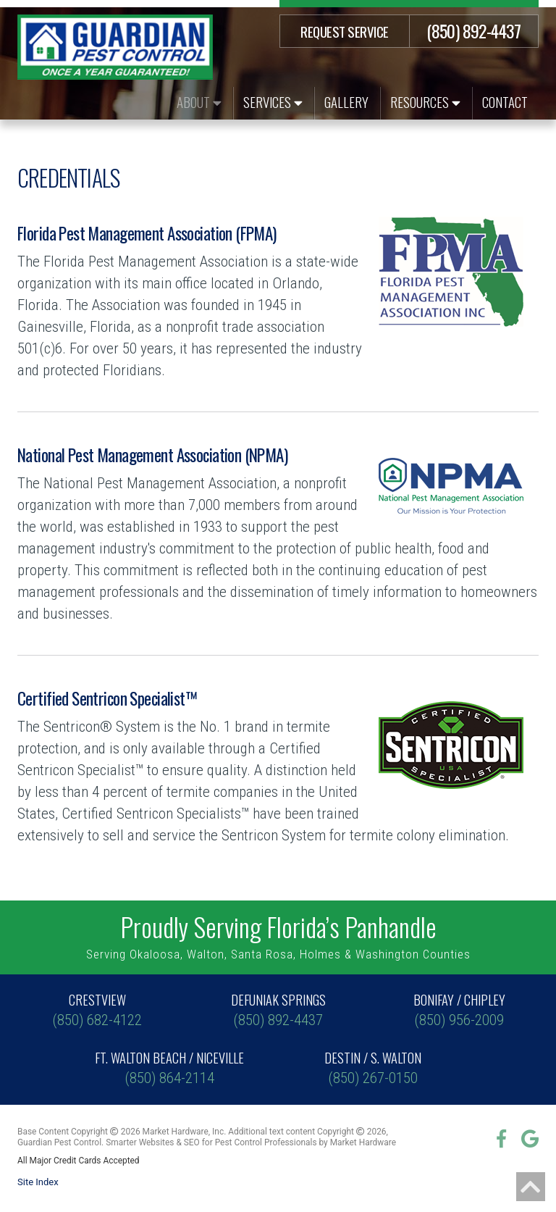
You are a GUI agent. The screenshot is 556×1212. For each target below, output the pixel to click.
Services (273, 101)
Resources (425, 101)
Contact (505, 101)
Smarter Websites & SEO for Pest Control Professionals (211, 1142)
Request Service (344, 31)
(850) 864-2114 (169, 1067)
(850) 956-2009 (458, 1009)
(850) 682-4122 (97, 1009)
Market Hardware (363, 1142)
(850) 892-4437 (473, 30)
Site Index (38, 1182)
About (199, 101)
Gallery (346, 101)
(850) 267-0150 (373, 1067)
